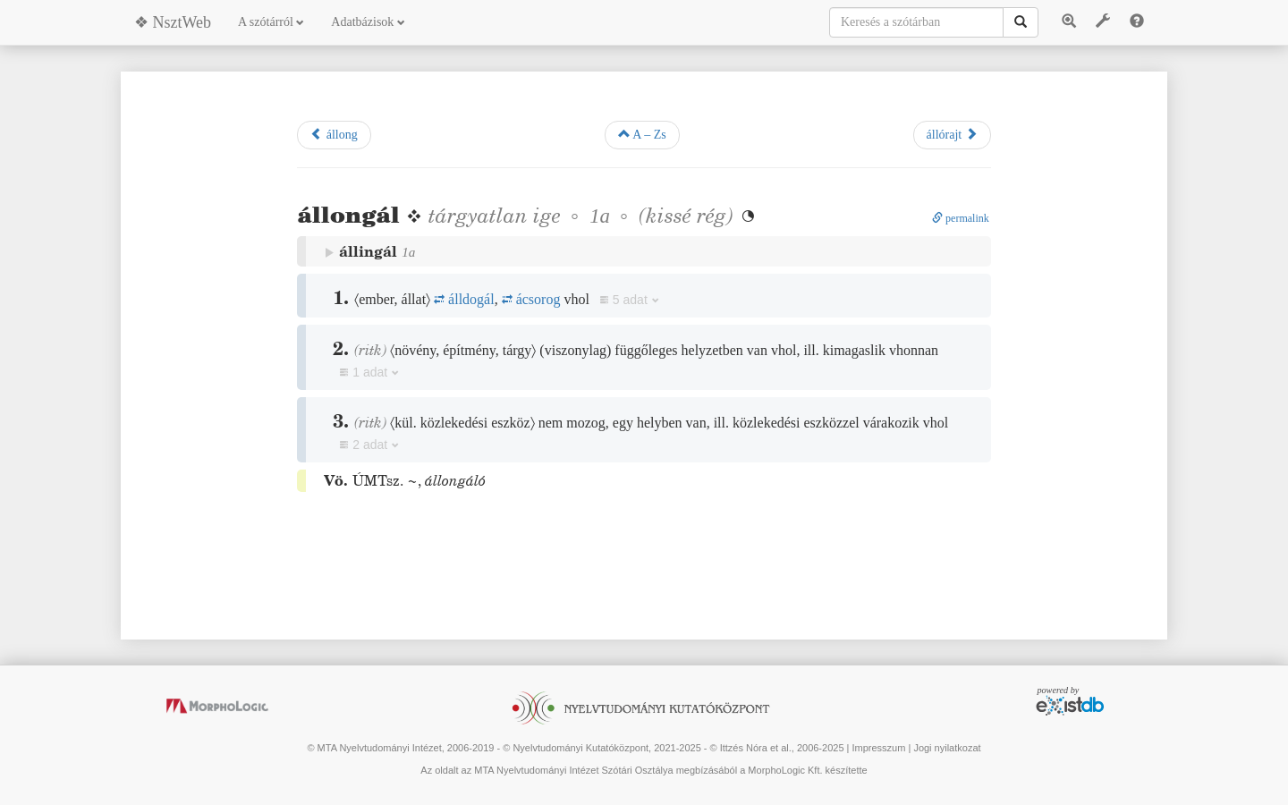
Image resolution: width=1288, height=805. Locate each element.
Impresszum (878, 747)
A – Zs (642, 134)
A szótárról (271, 22)
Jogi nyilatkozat (946, 747)
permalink (960, 218)
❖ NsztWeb (172, 22)
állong (334, 134)
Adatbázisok (367, 22)
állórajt (952, 134)
